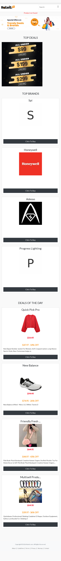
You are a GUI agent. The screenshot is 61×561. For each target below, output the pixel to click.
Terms (27, 548)
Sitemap (40, 548)
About (14, 548)
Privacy (33, 548)
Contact (46, 548)
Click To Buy (30, 141)
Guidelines (20, 548)
